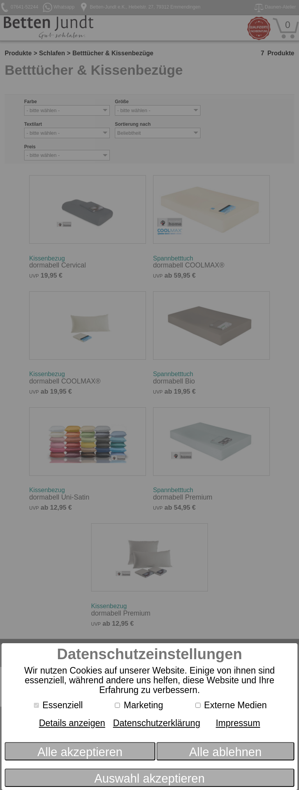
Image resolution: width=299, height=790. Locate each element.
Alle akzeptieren (80, 752)
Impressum (238, 723)
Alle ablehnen (225, 752)
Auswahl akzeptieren (149, 778)
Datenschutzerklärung (156, 723)
